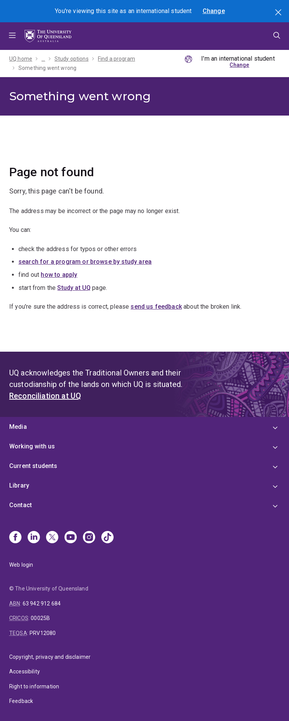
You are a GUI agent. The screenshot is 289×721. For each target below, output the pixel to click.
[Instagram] (89, 537)
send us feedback (156, 306)
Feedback (21, 701)
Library (19, 485)
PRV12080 (43, 633)
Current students (33, 466)
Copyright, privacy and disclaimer (50, 657)
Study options (71, 59)
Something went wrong (47, 68)
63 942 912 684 (42, 603)
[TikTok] (107, 537)
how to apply (59, 274)
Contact (20, 505)
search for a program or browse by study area (85, 261)
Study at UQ (74, 287)
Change (214, 11)
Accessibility (24, 671)
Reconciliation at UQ (45, 395)
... (43, 59)
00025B (40, 618)
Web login (21, 565)
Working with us (32, 446)
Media (18, 426)
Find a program (116, 59)
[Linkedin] (34, 537)
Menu (12, 36)
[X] (52, 537)
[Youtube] (70, 537)
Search (279, 13)
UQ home (20, 59)
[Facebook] (15, 537)
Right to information (34, 686)
